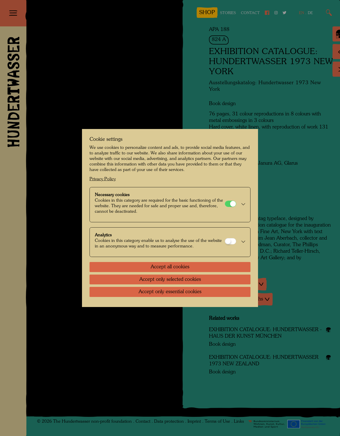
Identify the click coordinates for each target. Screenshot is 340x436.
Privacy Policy (103, 179)
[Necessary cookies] (230, 204)
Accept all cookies (170, 267)
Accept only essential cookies (170, 291)
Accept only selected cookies (170, 279)
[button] (242, 204)
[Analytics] (230, 241)
